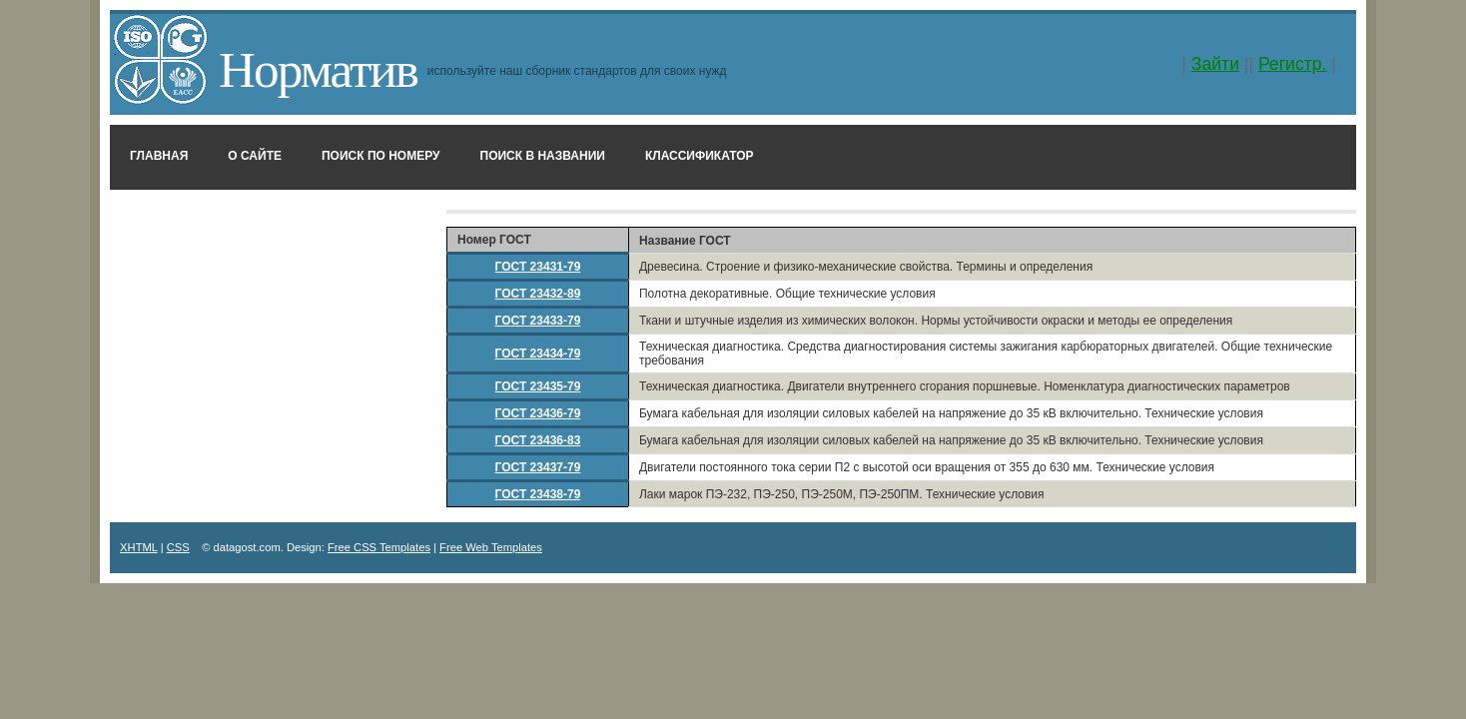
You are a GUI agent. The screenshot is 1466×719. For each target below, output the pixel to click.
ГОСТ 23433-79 (538, 321)
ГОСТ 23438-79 (538, 494)
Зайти (1215, 64)
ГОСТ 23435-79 (538, 386)
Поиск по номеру (381, 156)
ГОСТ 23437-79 (538, 467)
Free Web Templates (490, 547)
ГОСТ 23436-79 (538, 413)
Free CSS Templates (379, 547)
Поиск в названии (542, 156)
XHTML (139, 547)
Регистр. (1292, 64)
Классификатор (699, 156)
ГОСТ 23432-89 (538, 294)
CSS (178, 547)
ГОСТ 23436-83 (538, 440)
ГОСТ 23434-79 (538, 353)
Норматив (318, 69)
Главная (159, 156)
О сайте (255, 156)
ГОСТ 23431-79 (538, 267)
